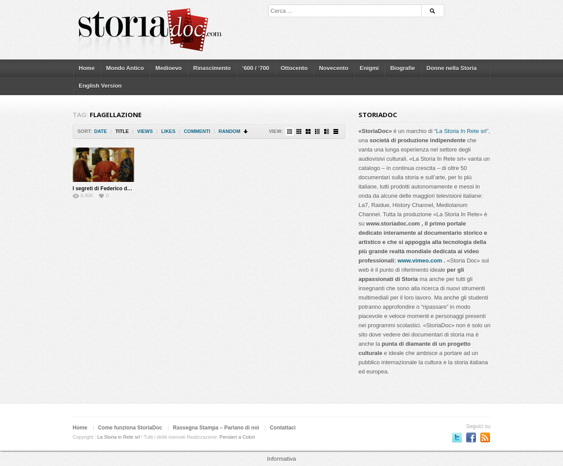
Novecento (333, 68)
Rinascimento (211, 68)
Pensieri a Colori (237, 437)
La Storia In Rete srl (461, 131)
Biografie (402, 68)
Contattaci (283, 428)
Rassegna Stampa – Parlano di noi (216, 428)
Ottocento (294, 68)
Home (87, 68)
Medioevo (168, 68)
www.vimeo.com (420, 260)
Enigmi (369, 68)
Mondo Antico (125, 68)
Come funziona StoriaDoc (130, 428)
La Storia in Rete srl (118, 437)
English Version (100, 85)
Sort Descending (246, 131)
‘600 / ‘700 (255, 68)
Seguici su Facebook (471, 437)
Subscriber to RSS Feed (485, 437)
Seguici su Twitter (457, 437)
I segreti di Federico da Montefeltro (116, 188)
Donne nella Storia (452, 68)
